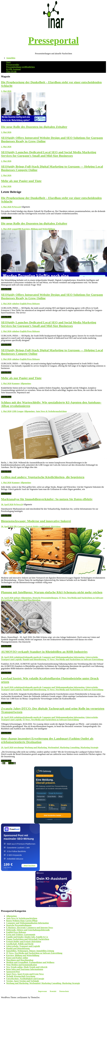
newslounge (19, 747)
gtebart (17, 598)
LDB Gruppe (18, 411)
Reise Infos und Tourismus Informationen (24, 969)
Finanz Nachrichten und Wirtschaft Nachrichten (27, 939)
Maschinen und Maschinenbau (26, 600)
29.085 (11, 763)
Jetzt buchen (29, 866)
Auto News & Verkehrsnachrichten (51, 411)
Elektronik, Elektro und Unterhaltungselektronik (28, 930)
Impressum (42, 991)
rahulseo (16, 304)
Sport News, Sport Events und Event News (25, 974)
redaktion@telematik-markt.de (27, 657)
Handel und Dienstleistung (34, 659)
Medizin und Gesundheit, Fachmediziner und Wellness (30, 962)
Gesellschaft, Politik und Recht (19, 944)
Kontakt (53, 991)
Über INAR (11, 71)
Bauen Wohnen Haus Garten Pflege (21, 921)
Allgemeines (25, 383)
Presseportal (53, 40)
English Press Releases (30, 304)
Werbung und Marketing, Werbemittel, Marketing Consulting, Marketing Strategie (61, 747)
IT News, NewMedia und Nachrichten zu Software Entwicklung (75, 659)
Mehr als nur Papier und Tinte (21, 181)
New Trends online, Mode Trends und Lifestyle (26, 967)
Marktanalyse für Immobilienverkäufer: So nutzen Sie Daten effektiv (47, 499)
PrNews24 (16, 207)
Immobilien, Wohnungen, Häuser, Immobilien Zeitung (30, 951)
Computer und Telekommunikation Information (63, 657)
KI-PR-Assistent (13, 69)
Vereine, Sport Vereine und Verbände (22, 981)
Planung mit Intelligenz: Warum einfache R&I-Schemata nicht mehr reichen (51, 592)
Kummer (16, 383)
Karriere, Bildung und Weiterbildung (38, 229)
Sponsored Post (13, 972)
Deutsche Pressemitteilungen (45, 598)
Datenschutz (64, 991)
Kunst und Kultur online (17, 958)
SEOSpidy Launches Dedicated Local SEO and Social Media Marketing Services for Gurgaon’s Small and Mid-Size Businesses (48, 153)
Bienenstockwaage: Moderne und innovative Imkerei (36, 521)
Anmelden (10, 58)
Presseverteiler (12, 65)
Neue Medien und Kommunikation (21, 965)
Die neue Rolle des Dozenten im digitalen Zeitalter (34, 126)
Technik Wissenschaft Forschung (20, 976)
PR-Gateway (19, 526)
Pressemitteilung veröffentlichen (20, 67)
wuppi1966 (17, 229)
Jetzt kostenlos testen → (53, 815)
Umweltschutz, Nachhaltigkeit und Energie (25, 979)
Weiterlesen (6, 218)
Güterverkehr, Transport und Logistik (23, 946)
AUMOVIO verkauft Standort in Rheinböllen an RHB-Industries (44, 651)
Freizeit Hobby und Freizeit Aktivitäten (43, 526)
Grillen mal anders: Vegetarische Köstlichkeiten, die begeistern (42, 477)
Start (8, 62)
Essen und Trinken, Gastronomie (20, 934)
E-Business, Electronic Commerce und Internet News (29, 927)
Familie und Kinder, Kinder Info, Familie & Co (27, 937)
